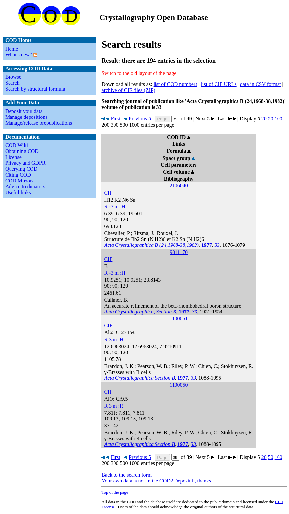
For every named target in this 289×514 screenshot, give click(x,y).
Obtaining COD (22, 151)
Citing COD (18, 175)
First (115, 118)
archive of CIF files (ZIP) (128, 90)
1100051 (179, 318)
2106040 (179, 185)
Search (12, 83)
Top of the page (114, 492)
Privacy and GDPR (25, 163)
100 (278, 118)
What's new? (18, 54)
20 (264, 118)
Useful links (18, 192)
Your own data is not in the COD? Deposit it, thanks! (157, 480)
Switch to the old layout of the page (138, 73)
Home (11, 49)
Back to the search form (126, 475)
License (13, 157)
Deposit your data (24, 111)
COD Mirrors (19, 180)
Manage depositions (26, 117)
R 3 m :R (113, 406)
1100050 (179, 385)
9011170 (179, 252)
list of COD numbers (175, 84)
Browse (13, 77)
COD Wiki (16, 145)
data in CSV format (260, 84)
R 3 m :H (113, 339)
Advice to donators (25, 186)
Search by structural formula (35, 89)
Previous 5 (140, 118)
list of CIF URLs (219, 84)
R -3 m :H (114, 206)
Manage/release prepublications (38, 123)
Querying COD (21, 169)
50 (270, 118)
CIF (108, 193)
